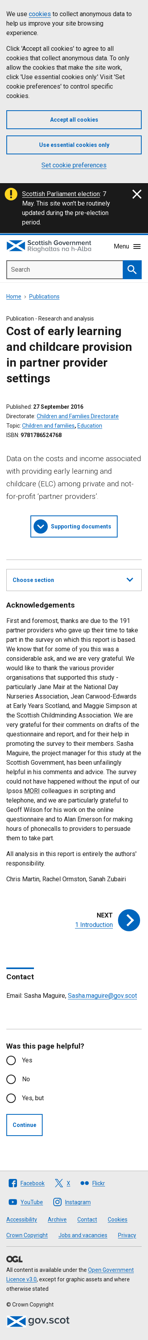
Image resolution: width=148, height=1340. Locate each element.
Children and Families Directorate (78, 416)
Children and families (48, 426)
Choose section (73, 579)
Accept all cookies (74, 120)
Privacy (127, 1235)
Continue (24, 1125)
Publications (44, 296)
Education (89, 426)
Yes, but (33, 1098)
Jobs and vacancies (82, 1235)
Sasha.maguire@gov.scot (102, 995)
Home (13, 296)
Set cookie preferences (74, 165)
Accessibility (21, 1219)
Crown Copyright (27, 1235)
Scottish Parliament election (61, 194)
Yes (27, 1060)
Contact (87, 1219)
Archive (57, 1219)
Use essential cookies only (74, 145)
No (26, 1079)
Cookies (117, 1219)
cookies (40, 14)
